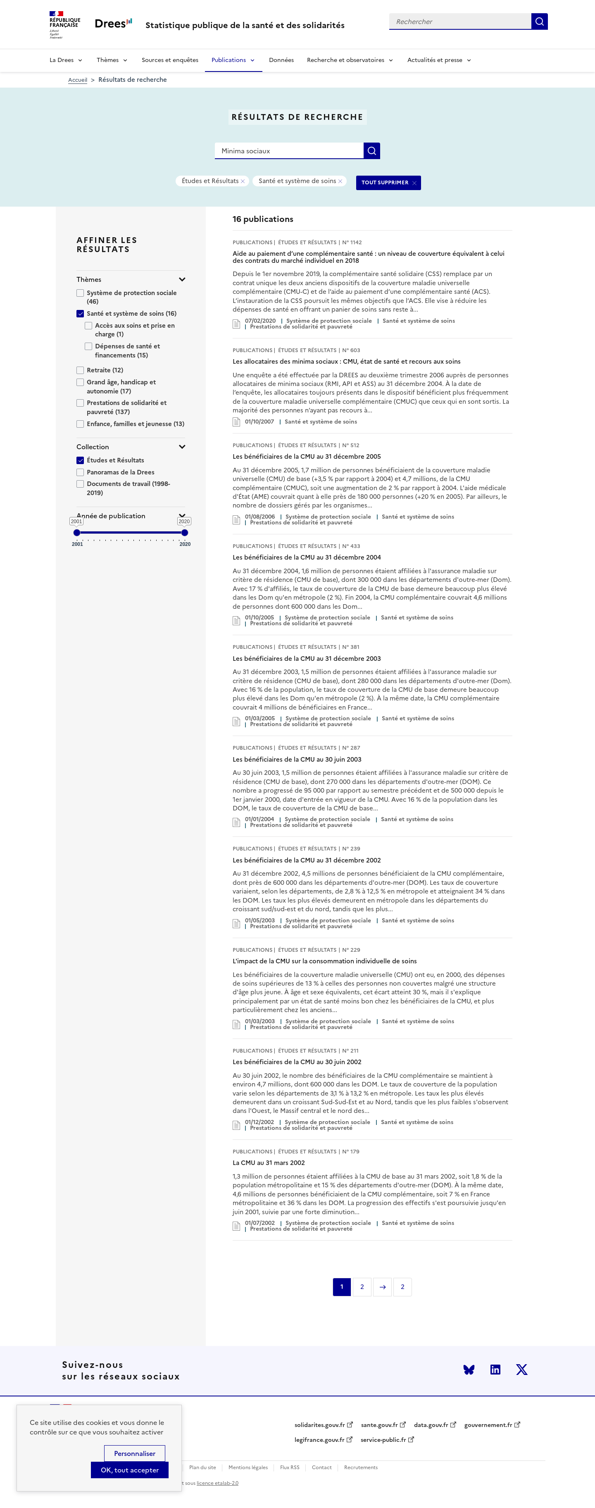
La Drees (62, 60)
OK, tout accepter (130, 1470)
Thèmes (108, 60)
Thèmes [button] (88, 279)
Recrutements (361, 1467)
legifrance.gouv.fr (320, 1440)
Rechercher (539, 21)
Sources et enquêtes (170, 60)
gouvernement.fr (488, 1425)
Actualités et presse (434, 60)
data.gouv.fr (431, 1425)
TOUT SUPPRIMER (385, 182)
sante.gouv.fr (379, 1425)
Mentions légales (248, 1467)
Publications (229, 60)
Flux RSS (290, 1467)
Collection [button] (92, 447)
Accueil (77, 80)
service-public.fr (383, 1440)
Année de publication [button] (110, 516)
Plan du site (202, 1467)
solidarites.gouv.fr (320, 1425)
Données (281, 60)
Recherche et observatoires (345, 60)
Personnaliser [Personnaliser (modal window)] (134, 1453)
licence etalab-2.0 (217, 1483)
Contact (322, 1467)
